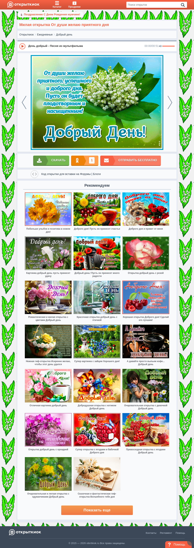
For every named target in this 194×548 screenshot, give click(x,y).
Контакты (151, 532)
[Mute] (160, 46)
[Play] (22, 46)
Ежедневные (45, 34)
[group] (97, 46)
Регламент (166, 532)
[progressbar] (168, 46)
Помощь (180, 532)
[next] (170, 102)
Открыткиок (26, 34)
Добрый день (64, 34)
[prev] (24, 102)
